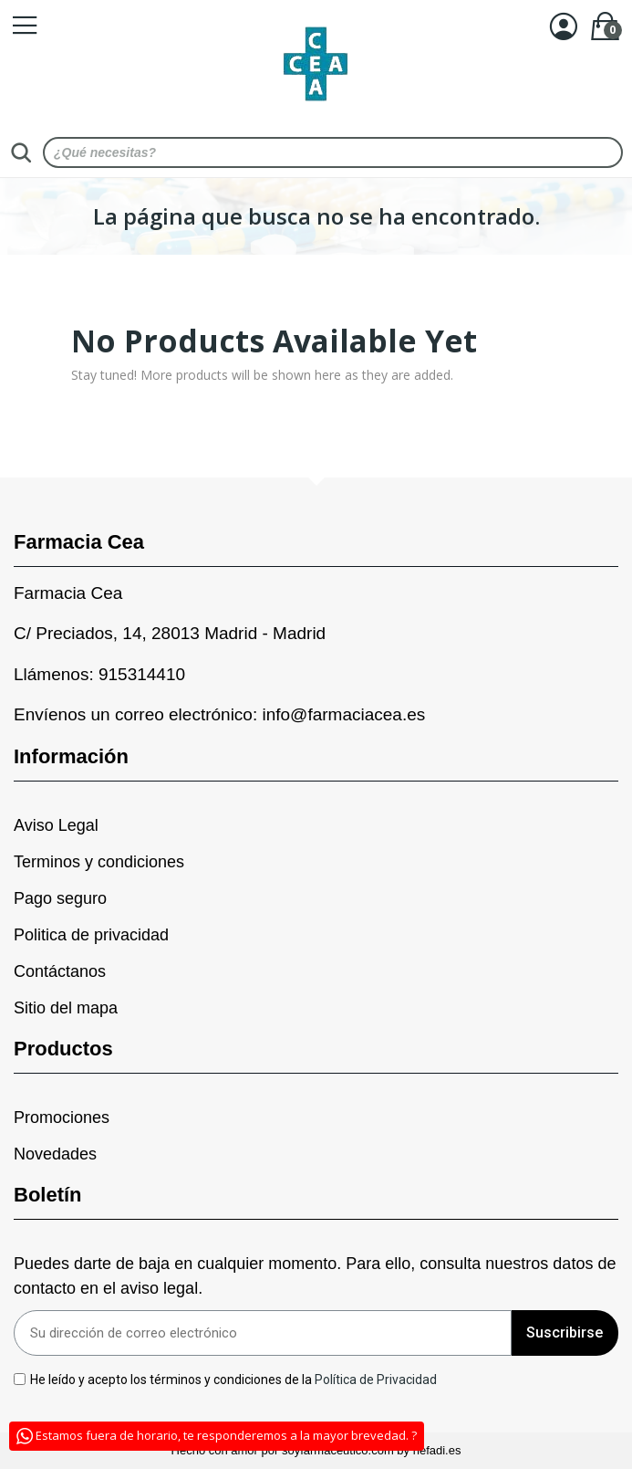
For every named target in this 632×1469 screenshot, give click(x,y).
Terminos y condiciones (99, 862)
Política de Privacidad (377, 1378)
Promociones (61, 1117)
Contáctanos (60, 971)
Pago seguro (60, 898)
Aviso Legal (56, 825)
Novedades (55, 1154)
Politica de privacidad (91, 935)
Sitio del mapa (66, 1008)
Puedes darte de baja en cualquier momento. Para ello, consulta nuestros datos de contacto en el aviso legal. (315, 1275)
